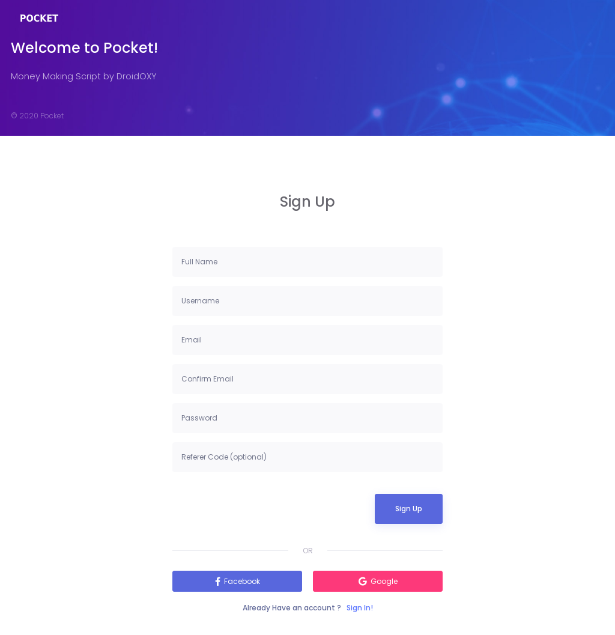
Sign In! (360, 608)
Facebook (242, 581)
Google (384, 581)
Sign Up (408, 508)
